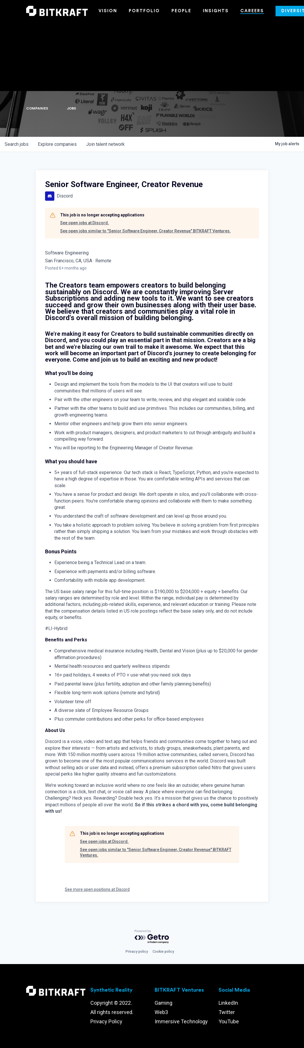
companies (57, 144)
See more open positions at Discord (97, 889)
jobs (16, 144)
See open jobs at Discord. (84, 222)
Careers (252, 11)
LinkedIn (228, 1003)
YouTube (229, 1021)
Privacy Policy (106, 1021)
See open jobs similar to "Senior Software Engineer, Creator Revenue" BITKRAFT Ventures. (145, 231)
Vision (108, 11)
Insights (216, 11)
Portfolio (144, 11)
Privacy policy (137, 952)
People (181, 11)
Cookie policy (163, 952)
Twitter (227, 1012)
